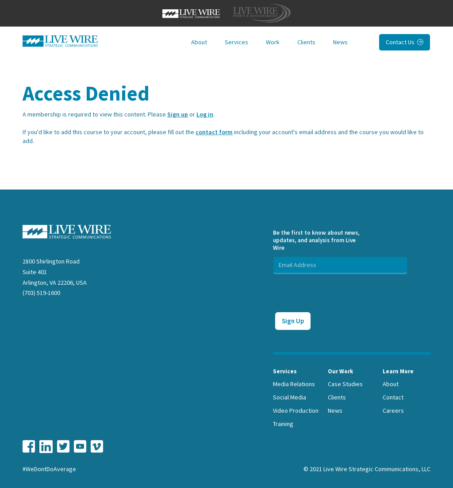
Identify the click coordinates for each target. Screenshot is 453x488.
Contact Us (404, 42)
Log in (204, 114)
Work (273, 42)
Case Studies (345, 384)
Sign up (177, 114)
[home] (60, 41)
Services (236, 42)
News (340, 42)
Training (283, 424)
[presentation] (340, 291)
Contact (393, 397)
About (199, 42)
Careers (393, 410)
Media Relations (294, 384)
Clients (306, 42)
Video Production (296, 410)
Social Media (289, 397)
